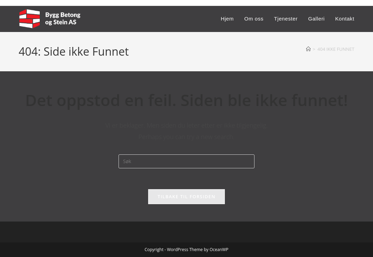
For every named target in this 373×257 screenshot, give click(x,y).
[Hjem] (308, 49)
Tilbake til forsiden (186, 196)
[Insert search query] (186, 161)
